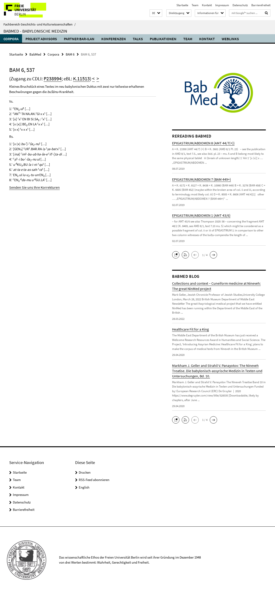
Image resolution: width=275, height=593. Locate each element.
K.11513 (79, 78)
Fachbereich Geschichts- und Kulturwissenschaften (39, 24)
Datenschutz (240, 5)
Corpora (11, 39)
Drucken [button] (85, 472)
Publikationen (163, 39)
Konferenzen (113, 39)
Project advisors (41, 39)
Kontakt (207, 5)
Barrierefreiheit (260, 5)
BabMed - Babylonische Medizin (35, 31)
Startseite (182, 5)
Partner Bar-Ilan (79, 39)
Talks (138, 39)
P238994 (52, 78)
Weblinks (230, 39)
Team (195, 5)
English (84, 487)
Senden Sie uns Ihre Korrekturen (31, 187)
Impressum (222, 5)
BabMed (35, 54)
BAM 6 (70, 54)
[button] (156, 13)
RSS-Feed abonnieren (94, 479)
